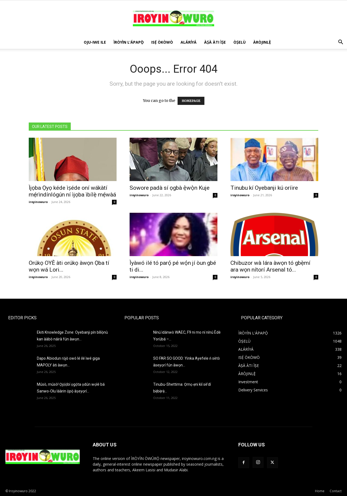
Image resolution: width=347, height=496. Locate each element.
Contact (336, 491)
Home (319, 491)
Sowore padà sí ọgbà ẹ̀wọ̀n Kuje (170, 188)
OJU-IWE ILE (95, 42)
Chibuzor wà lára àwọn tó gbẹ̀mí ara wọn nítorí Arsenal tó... (270, 266)
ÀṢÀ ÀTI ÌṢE (215, 42)
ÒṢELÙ (239, 42)
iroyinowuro (38, 202)
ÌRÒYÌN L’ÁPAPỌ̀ (129, 42)
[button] (340, 42)
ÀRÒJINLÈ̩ (262, 42)
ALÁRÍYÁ (189, 42)
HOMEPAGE (191, 101)
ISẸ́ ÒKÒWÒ (162, 42)
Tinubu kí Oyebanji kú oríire (264, 188)
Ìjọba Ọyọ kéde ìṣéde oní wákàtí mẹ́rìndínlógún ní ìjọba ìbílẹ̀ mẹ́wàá (72, 191)
